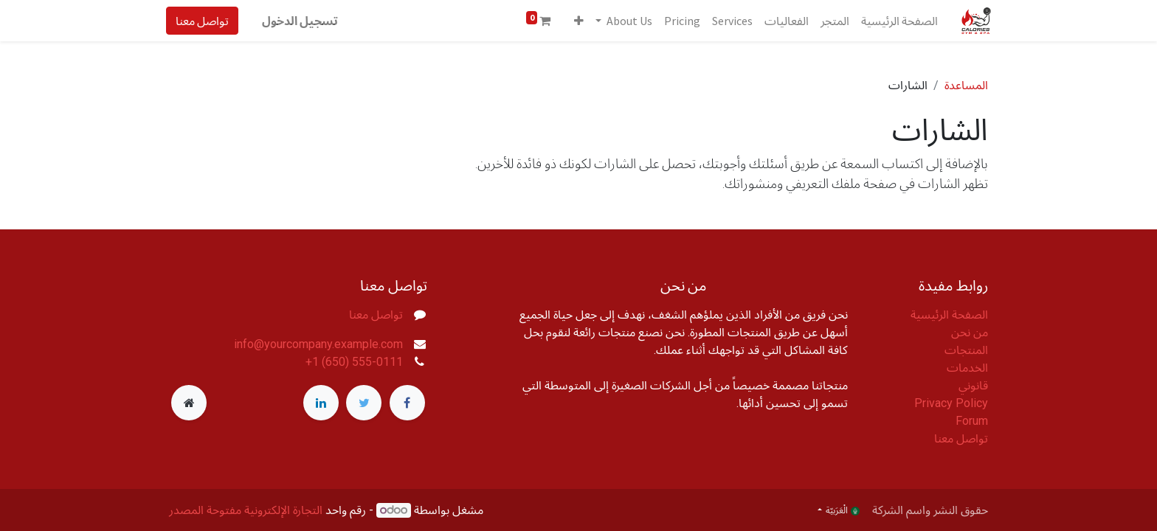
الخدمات (967, 368)
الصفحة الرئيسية (949, 315)
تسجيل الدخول (303, 20)
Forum (972, 421)
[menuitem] (896, 20)
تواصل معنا (205, 20)
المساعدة (966, 85)
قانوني (973, 385)
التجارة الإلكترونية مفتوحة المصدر (245, 510)
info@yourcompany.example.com (318, 344)
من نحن (969, 332)
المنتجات (966, 350)
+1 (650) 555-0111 (354, 362)
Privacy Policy (951, 403)
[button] (576, 20)
